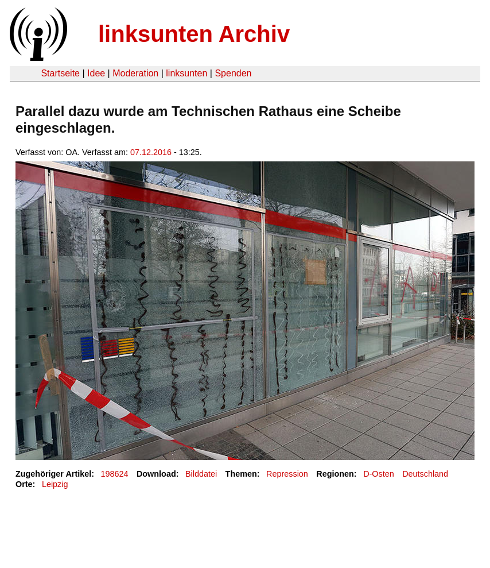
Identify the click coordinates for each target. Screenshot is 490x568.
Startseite (60, 73)
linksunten (186, 73)
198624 (115, 473)
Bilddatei (201, 473)
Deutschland (425, 473)
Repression (287, 473)
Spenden (233, 73)
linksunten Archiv (194, 34)
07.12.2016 (151, 152)
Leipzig (55, 484)
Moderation (135, 73)
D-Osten (378, 473)
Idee (96, 73)
